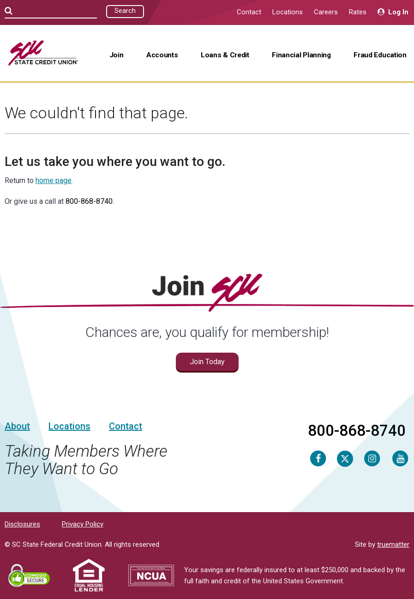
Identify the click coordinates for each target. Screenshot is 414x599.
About (17, 426)
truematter (393, 544)
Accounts (162, 55)
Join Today (207, 361)
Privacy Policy (82, 524)
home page (54, 180)
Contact (249, 12)
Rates (357, 12)
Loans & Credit (225, 55)
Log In (393, 12)
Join (116, 55)
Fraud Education (380, 55)
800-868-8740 (89, 201)
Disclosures (22, 524)
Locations (287, 12)
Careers (326, 12)
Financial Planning (301, 55)
